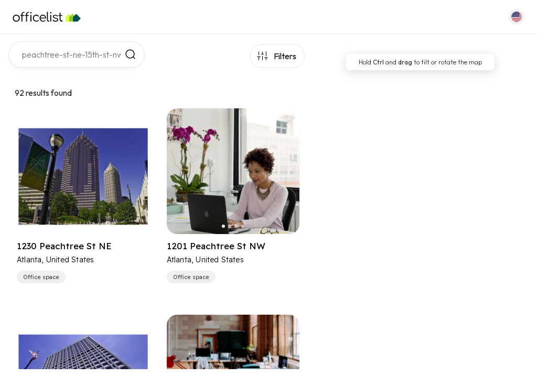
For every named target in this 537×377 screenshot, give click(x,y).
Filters (285, 56)
